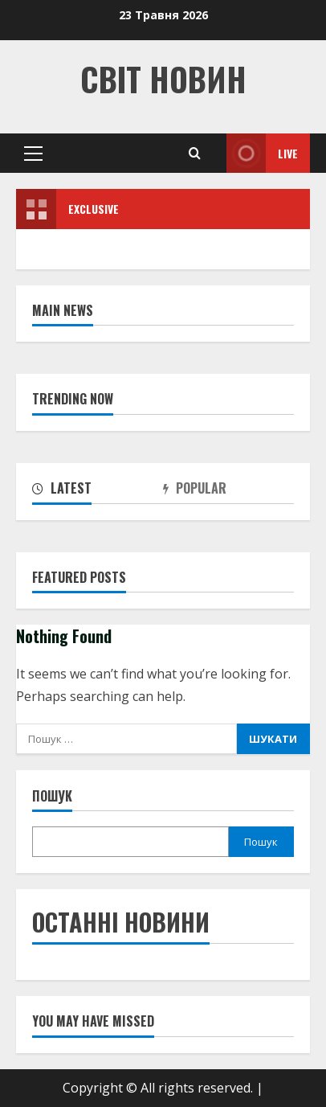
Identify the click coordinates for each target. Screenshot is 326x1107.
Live (262, 153)
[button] (33, 153)
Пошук (52, 796)
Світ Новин (163, 79)
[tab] (97, 491)
